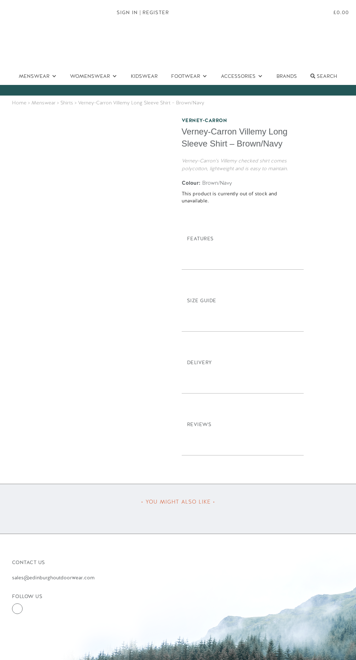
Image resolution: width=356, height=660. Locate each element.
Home (19, 102)
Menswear (43, 102)
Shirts (66, 102)
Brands (286, 76)
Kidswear (144, 76)
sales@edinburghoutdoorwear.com (53, 577)
